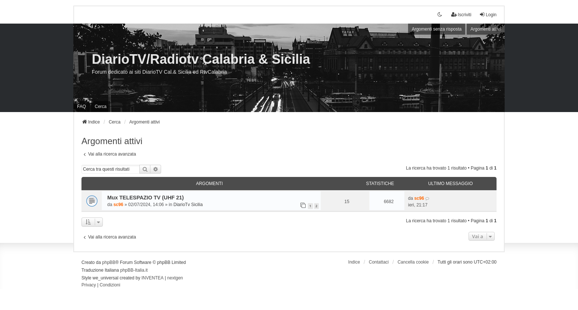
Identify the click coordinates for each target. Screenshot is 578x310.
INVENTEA (153, 278)
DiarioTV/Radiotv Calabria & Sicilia (201, 59)
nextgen (175, 278)
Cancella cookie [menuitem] (413, 262)
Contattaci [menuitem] (379, 262)
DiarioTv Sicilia (188, 204)
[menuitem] (88, 285)
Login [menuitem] (488, 14)
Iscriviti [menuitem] (461, 14)
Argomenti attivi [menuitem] (485, 29)
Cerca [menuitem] (101, 106)
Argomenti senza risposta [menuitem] (437, 29)
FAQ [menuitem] (81, 106)
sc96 (118, 204)
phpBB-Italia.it (134, 270)
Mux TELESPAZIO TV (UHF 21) (145, 198)
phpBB (108, 262)
